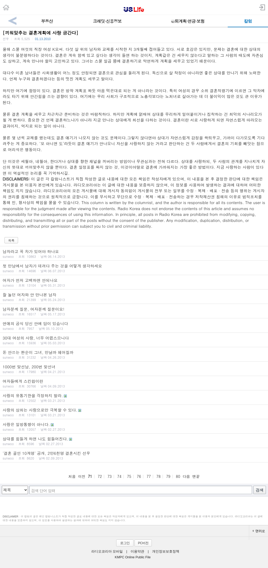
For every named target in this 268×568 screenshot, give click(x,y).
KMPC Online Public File (133, 557)
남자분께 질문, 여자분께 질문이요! (134, 311)
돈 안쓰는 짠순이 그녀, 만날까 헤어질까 (134, 354)
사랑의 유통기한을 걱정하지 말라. (134, 398)
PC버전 (143, 543)
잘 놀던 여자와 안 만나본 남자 (134, 297)
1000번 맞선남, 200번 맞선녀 (134, 369)
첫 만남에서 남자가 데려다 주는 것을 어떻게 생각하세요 (134, 268)
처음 (72, 476)
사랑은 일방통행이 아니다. (134, 427)
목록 (11, 240)
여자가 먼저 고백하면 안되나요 (134, 282)
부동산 (47, 21)
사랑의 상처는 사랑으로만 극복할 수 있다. (134, 412)
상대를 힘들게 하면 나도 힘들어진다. (134, 441)
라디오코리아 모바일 (107, 551)
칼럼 (248, 21)
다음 (186, 476)
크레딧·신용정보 (107, 21)
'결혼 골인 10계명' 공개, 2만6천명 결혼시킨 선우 (134, 455)
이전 (81, 476)
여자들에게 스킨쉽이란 (134, 383)
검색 (260, 490)
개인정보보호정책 (165, 551)
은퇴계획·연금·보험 (187, 21)
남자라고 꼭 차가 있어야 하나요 (134, 254)
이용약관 (137, 551)
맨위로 (258, 530)
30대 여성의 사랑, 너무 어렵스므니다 (134, 340)
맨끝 (196, 476)
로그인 (125, 543)
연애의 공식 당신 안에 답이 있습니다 (134, 326)
